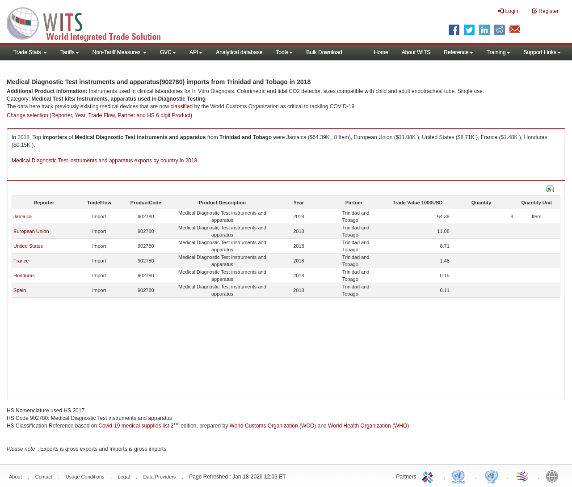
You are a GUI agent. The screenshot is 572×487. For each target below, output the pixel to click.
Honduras (24, 275)
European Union (31, 231)
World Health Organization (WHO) (368, 426)
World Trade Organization (523, 476)
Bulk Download (324, 52)
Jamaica (22, 216)
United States (28, 246)
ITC (429, 476)
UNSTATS (491, 476)
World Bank (554, 476)
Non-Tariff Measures (120, 52)
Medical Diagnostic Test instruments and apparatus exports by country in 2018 (104, 160)
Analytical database (239, 52)
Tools (284, 52)
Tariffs (69, 52)
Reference (458, 52)
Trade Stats (30, 52)
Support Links (542, 52)
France (21, 260)
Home (381, 52)
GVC (168, 52)
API (195, 52)
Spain (19, 290)
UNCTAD (460, 476)
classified (182, 106)
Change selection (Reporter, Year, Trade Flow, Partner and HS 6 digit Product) (99, 115)
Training (498, 52)
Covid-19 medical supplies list (133, 426)
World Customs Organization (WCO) (273, 426)
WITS (89, 22)
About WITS (416, 52)
